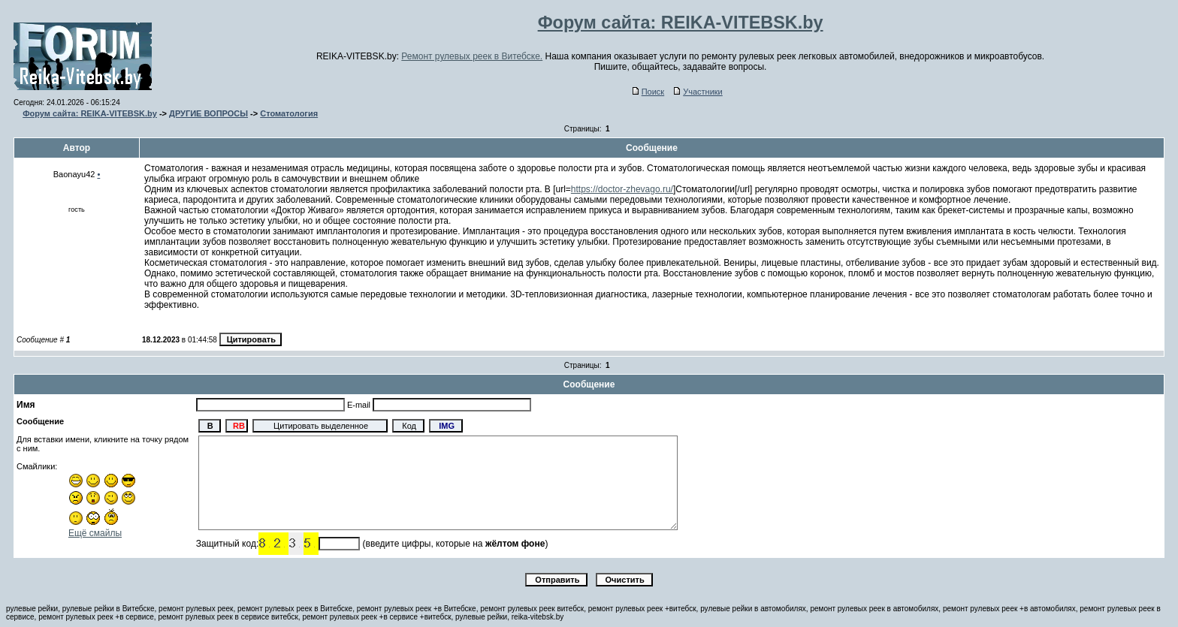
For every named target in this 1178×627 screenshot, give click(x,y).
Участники (698, 91)
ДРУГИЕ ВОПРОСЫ (208, 113)
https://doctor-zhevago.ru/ (622, 189)
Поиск (648, 91)
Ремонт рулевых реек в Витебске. (471, 56)
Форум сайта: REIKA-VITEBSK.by (90, 113)
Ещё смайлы (95, 533)
